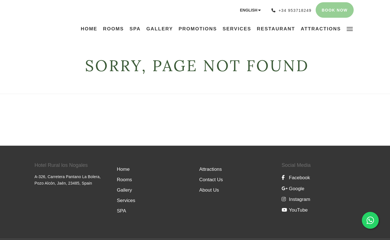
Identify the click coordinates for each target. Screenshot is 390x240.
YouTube (295, 210)
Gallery (124, 190)
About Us (209, 190)
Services (126, 200)
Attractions (210, 169)
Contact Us (211, 179)
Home (123, 169)
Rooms (124, 179)
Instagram (296, 199)
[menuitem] (90, 29)
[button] (350, 28)
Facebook (296, 177)
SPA (121, 211)
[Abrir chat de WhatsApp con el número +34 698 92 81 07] (370, 220)
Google (293, 188)
